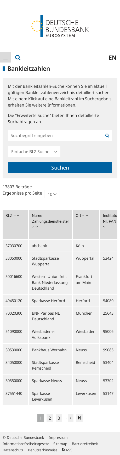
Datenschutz (13, 449)
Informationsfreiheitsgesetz (26, 443)
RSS (67, 449)
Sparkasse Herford (48, 300)
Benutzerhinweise (43, 449)
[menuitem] (5, 57)
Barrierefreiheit (85, 443)
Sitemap (60, 443)
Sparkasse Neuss (47, 380)
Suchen (60, 167)
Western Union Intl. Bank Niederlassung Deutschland (50, 282)
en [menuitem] (112, 57)
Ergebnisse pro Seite (22, 193)
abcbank (39, 245)
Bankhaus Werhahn (49, 349)
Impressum (58, 437)
